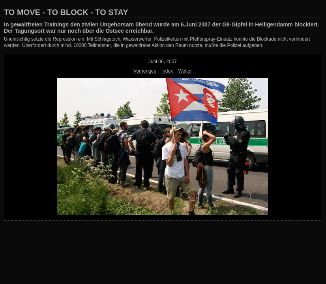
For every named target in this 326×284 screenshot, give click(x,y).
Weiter (184, 71)
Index (167, 71)
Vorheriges (145, 71)
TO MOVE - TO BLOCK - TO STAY (66, 12)
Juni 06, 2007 (162, 61)
